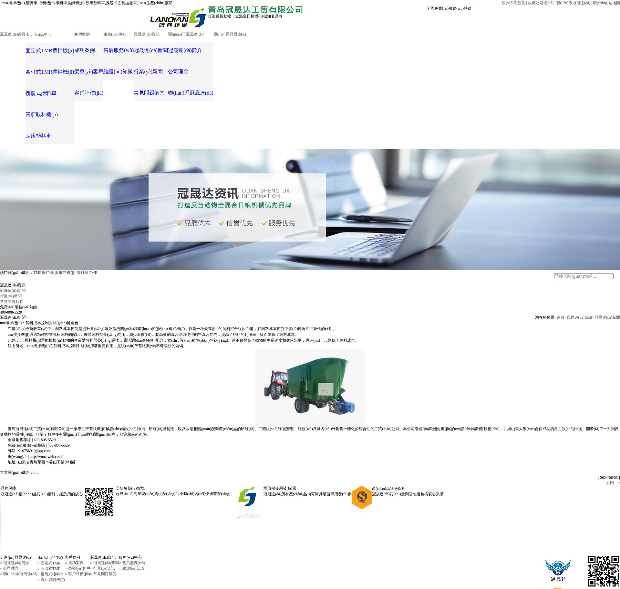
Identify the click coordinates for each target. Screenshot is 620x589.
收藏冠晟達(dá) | (541, 3)
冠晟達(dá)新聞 (607, 286)
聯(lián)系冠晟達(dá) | (574, 3)
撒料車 (82, 241)
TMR (93, 241)
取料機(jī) (67, 241)
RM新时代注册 (13, 586)
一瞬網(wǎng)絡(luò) (106, 580)
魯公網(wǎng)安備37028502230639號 (31, 580)
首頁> (562, 286)
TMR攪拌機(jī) (45, 241)
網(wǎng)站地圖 (606, 3)
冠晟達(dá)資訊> (580, 286)
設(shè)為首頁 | (514, 3)
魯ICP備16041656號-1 (274, 568)
